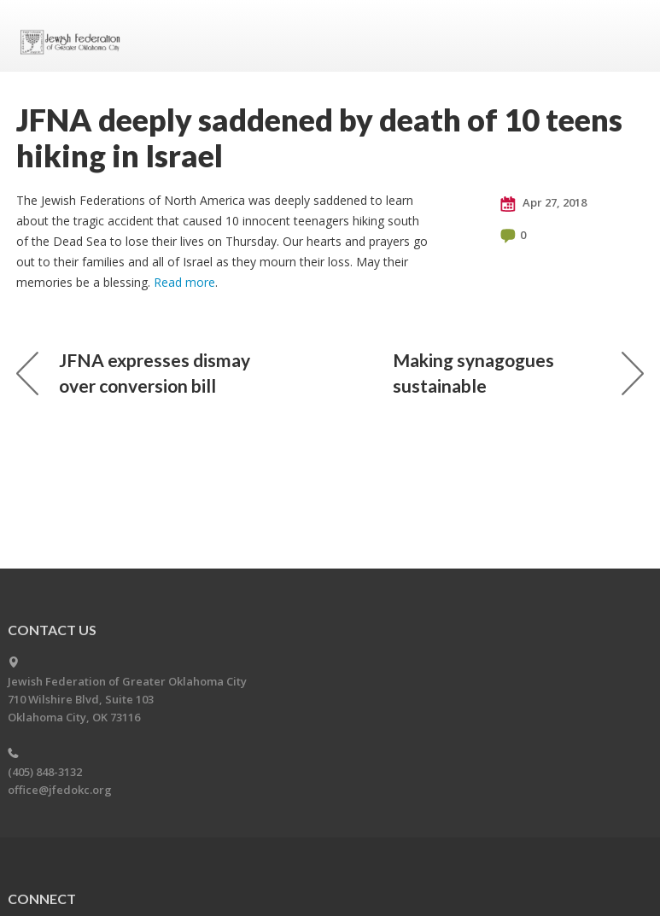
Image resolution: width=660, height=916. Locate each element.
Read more (184, 282)
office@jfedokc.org (60, 789)
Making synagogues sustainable (518, 372)
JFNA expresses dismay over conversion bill (133, 372)
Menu (624, 35)
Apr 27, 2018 (543, 203)
